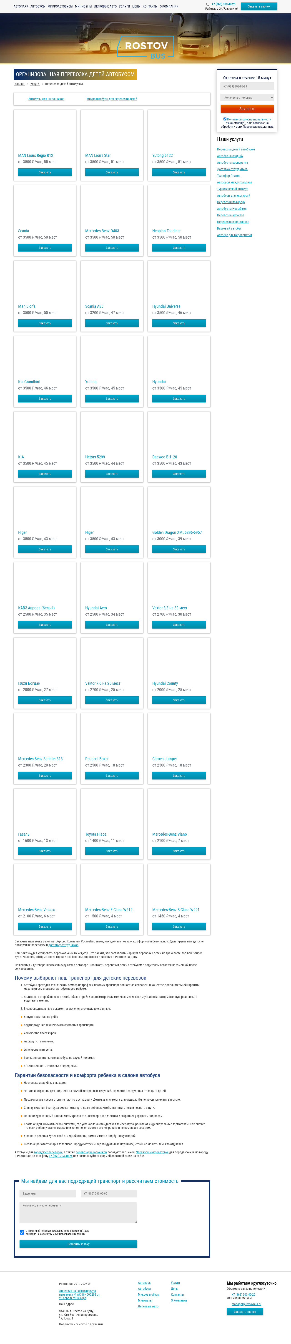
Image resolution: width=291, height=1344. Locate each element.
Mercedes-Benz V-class (36, 910)
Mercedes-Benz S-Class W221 (176, 910)
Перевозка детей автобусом (236, 149)
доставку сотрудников (63, 945)
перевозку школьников (91, 1152)
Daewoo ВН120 (164, 457)
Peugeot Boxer (96, 759)
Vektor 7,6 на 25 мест (102, 683)
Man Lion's (26, 306)
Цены (136, 6)
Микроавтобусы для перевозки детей (112, 99)
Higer (22, 532)
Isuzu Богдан (29, 683)
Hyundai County (165, 683)
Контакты (150, 6)
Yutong (91, 382)
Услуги (124, 6)
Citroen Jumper (164, 759)
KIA (21, 457)
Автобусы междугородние (234, 182)
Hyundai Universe (166, 306)
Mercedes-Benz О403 (102, 231)
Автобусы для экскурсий (233, 195)
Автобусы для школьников (46, 99)
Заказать (45, 172)
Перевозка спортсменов (233, 222)
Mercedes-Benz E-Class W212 (109, 910)
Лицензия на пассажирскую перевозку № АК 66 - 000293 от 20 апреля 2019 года (79, 1294)
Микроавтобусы (60, 6)
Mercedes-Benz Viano (169, 834)
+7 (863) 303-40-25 (223, 4)
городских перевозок (48, 1152)
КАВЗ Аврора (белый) (36, 608)
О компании (169, 6)
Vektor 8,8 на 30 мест (170, 608)
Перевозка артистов (230, 215)
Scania (23, 231)
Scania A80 (94, 306)
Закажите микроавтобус (152, 1152)
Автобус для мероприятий (234, 235)
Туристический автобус (232, 189)
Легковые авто (105, 6)
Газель (24, 834)
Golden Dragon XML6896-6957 (177, 532)
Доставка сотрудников (232, 169)
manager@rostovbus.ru (246, 1304)
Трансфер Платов (228, 175)
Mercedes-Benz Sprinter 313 (40, 759)
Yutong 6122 (162, 155)
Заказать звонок (259, 6)
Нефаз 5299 (95, 457)
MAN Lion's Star (97, 155)
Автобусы (37, 6)
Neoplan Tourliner (166, 231)
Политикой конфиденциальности (249, 119)
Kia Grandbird (29, 382)
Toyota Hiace (95, 834)
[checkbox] (116, 1082)
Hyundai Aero (96, 608)
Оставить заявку (79, 1244)
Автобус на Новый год (232, 208)
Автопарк (21, 6)
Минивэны (83, 6)
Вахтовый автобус (229, 228)
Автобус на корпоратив (232, 162)
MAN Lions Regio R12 (35, 155)
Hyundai (159, 382)
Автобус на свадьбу (230, 156)
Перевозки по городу (231, 202)
